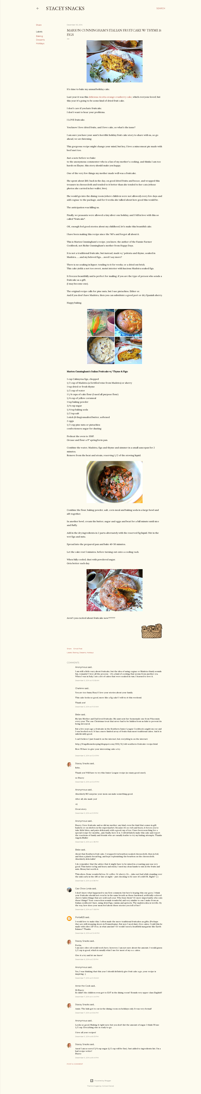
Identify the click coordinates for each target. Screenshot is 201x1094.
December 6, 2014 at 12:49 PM (87, 933)
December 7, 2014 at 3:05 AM (87, 978)
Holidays (40, 43)
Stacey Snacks (65, 8)
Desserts (40, 40)
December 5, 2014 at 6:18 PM (86, 881)
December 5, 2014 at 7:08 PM (87, 909)
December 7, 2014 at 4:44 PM (87, 997)
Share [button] (39, 25)
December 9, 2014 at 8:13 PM (86, 1036)
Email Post (78, 649)
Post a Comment (75, 1064)
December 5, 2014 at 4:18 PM (86, 842)
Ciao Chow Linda (83, 888)
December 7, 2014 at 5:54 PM (86, 1013)
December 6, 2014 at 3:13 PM (86, 959)
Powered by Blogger (100, 1080)
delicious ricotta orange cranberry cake (110, 96)
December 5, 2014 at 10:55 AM (87, 680)
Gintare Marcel (108, 1086)
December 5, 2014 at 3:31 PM (86, 813)
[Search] (160, 8)
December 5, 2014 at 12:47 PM (87, 782)
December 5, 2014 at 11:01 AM (87, 707)
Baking (39, 36)
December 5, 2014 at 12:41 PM (87, 756)
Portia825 (80, 917)
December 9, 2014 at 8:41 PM (87, 1058)
